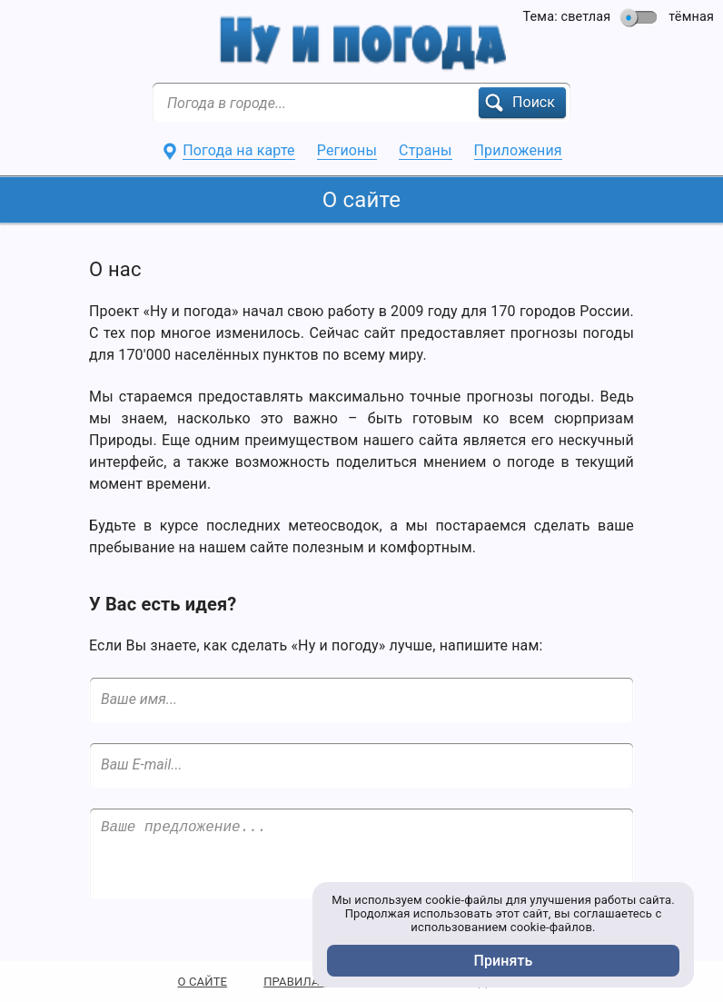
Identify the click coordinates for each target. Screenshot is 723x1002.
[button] (522, 102)
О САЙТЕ (203, 981)
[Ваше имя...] (361, 699)
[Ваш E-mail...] (361, 765)
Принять (503, 960)
